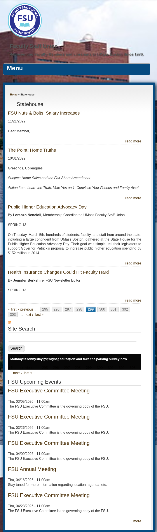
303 (13, 314)
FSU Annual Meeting (32, 469)
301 (114, 309)
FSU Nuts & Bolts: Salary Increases (44, 112)
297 (68, 309)
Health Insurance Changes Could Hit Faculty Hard (58, 272)
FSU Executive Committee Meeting (48, 391)
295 (45, 309)
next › (28, 314)
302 (125, 309)
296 (56, 309)
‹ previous (25, 309)
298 (79, 309)
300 (102, 309)
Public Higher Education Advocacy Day (47, 206)
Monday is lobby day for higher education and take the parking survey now (68, 359)
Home (13, 94)
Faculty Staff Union (34, 46)
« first (12, 309)
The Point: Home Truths (32, 150)
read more (133, 141)
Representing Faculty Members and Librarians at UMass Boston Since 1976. (77, 54)
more (137, 521)
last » (39, 314)
